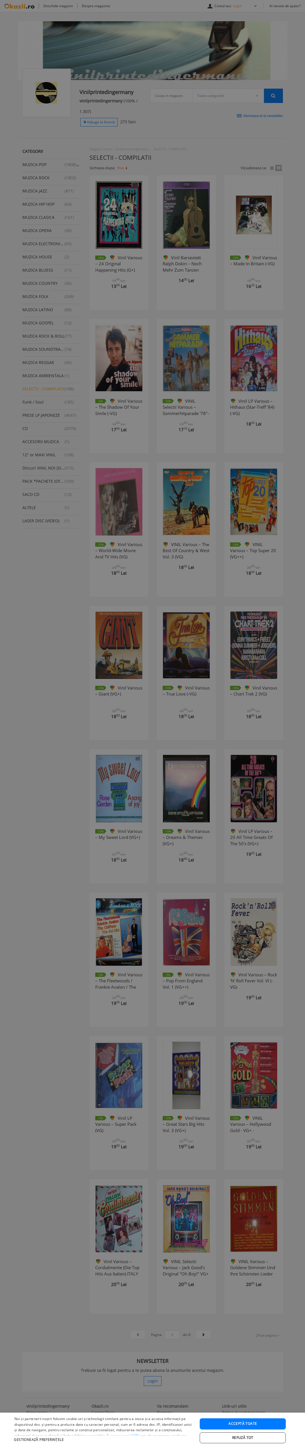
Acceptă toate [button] (242, 1436)
